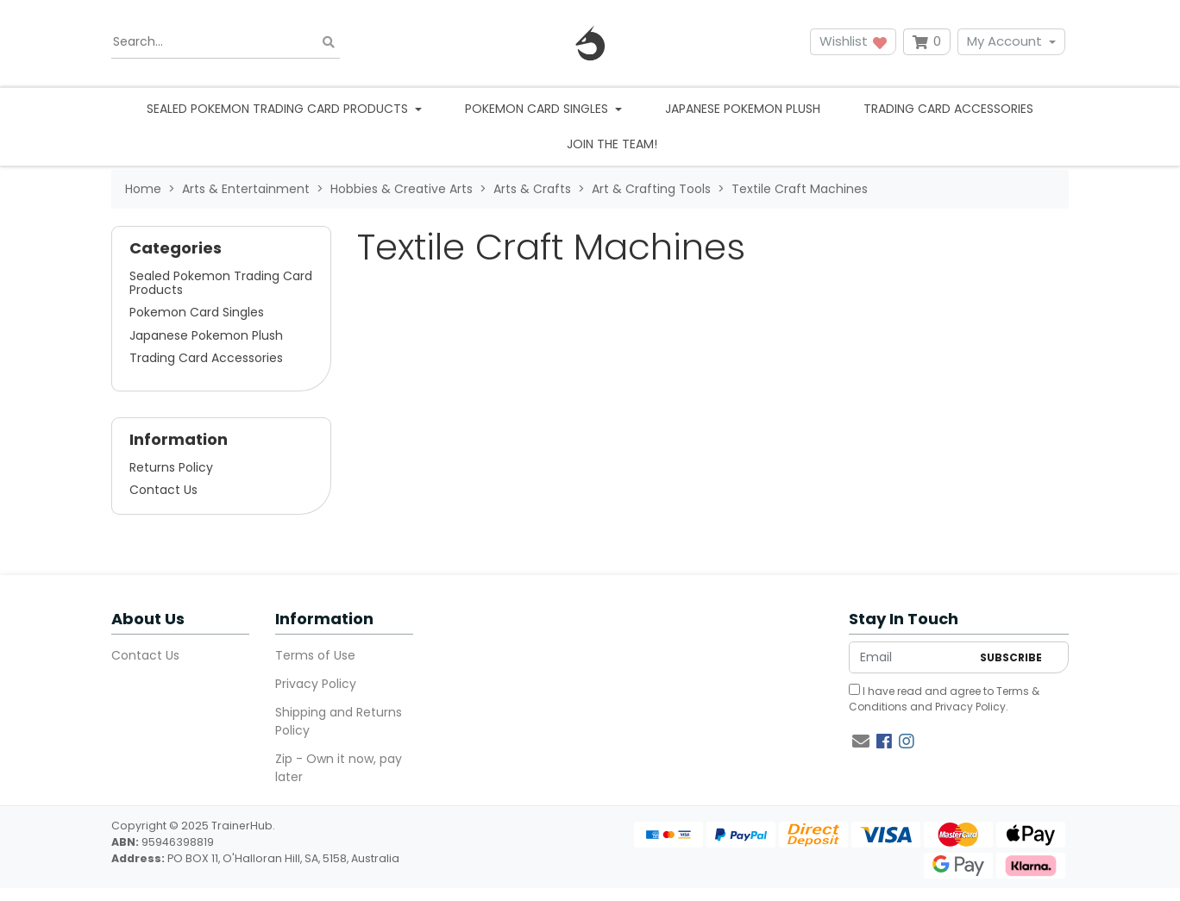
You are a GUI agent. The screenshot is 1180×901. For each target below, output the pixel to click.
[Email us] (860, 741)
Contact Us (163, 489)
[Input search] (225, 42)
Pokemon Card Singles (196, 312)
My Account (1004, 41)
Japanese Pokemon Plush (742, 108)
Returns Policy (171, 467)
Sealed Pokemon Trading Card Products (220, 282)
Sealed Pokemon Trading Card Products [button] (279, 108)
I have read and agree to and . (944, 699)
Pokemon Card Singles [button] (538, 108)
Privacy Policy (315, 683)
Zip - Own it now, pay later (338, 767)
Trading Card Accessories (948, 108)
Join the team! (612, 144)
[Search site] (328, 42)
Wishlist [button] (853, 41)
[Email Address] (910, 657)
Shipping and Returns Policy (338, 721)
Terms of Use (315, 655)
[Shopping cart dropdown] (927, 41)
